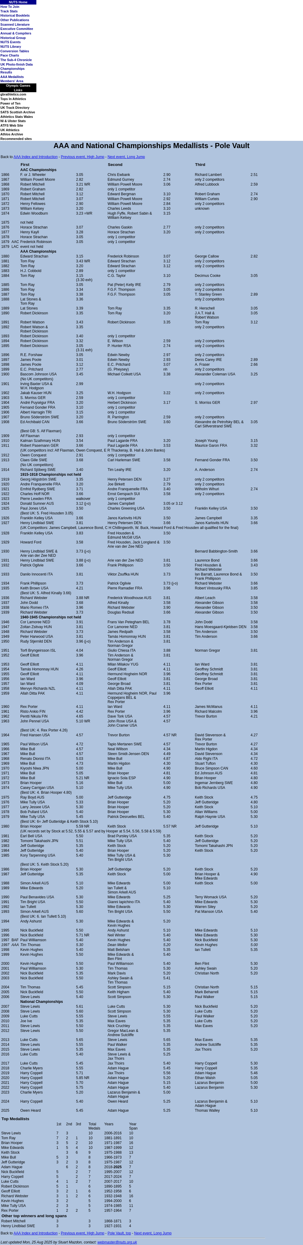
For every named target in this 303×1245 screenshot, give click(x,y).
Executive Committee (16, 29)
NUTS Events (10, 42)
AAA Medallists (12, 77)
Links (18, 90)
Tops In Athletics (13, 99)
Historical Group (13, 38)
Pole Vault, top (119, 1233)
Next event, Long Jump (126, 157)
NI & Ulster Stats (13, 121)
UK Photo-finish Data (16, 64)
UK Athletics (9, 130)
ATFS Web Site (11, 125)
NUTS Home (18, 2)
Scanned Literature (15, 24)
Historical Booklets (15, 15)
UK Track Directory (14, 107)
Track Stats (9, 11)
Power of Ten (10, 103)
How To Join (9, 6)
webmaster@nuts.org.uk (117, 1242)
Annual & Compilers (15, 33)
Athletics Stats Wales (16, 116)
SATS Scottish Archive (17, 112)
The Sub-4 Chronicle (16, 60)
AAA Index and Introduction (36, 157)
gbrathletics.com (13, 94)
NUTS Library (10, 46)
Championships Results (12, 70)
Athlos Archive (11, 134)
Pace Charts (9, 55)
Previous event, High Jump (82, 157)
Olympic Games (18, 85)
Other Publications (14, 20)
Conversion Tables (14, 51)
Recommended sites (16, 139)
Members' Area (11, 81)
